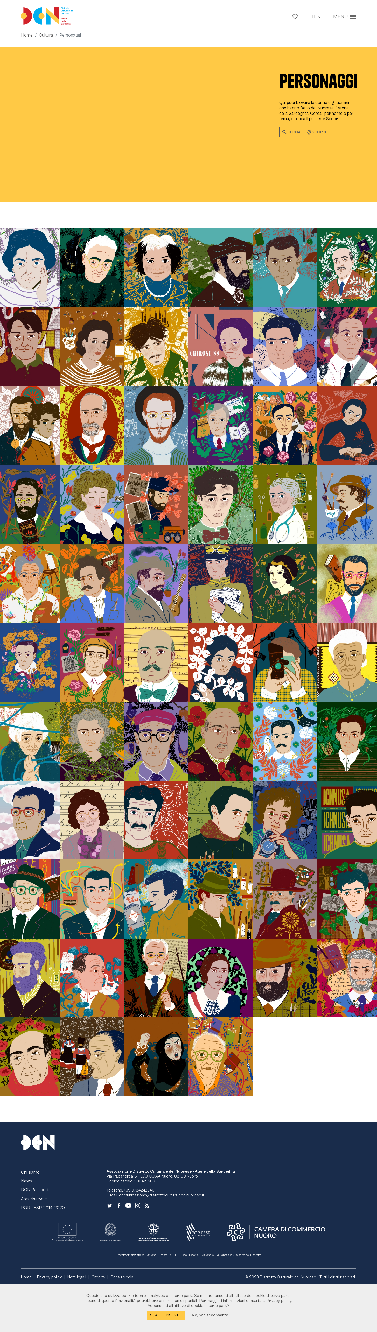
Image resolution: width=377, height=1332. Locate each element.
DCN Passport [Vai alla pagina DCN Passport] (35, 1236)
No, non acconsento (210, 1315)
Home (27, 37)
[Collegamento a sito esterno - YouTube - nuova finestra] (128, 1251)
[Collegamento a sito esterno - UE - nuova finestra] (67, 1279)
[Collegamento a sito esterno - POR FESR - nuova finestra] (198, 1279)
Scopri (316, 135)
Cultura (46, 37)
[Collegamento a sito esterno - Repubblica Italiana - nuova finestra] (110, 1279)
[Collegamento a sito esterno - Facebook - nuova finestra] (119, 1251)
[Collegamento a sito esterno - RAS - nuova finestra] (153, 1279)
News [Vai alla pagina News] (26, 1227)
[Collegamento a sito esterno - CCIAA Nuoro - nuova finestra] (276, 1279)
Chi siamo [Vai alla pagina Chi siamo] (30, 1218)
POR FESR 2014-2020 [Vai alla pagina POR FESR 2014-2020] (43, 1254)
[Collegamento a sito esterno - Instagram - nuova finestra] (138, 1251)
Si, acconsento (165, 1315)
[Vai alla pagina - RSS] (147, 1251)
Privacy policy (279, 1300)
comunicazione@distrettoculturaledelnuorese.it (161, 1241)
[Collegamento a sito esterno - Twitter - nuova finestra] (110, 1251)
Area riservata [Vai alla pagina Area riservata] (35, 1245)
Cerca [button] (291, 135)
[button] (293, 17)
